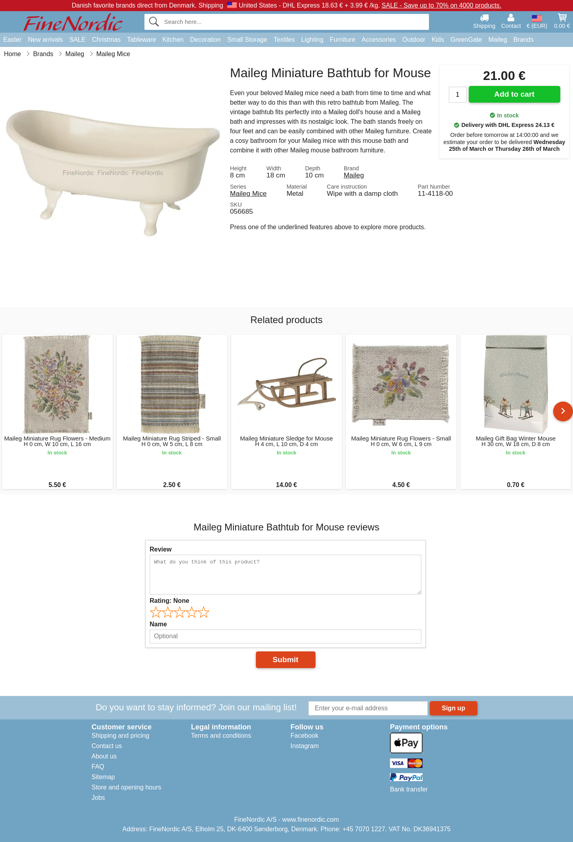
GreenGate (466, 39)
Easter (12, 39)
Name (158, 624)
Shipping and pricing (120, 735)
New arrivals (45, 39)
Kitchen (172, 39)
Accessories (379, 39)
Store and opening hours (126, 787)
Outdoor (413, 39)
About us (104, 756)
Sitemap (103, 777)
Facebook (304, 735)
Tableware (141, 39)
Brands (523, 39)
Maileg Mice (248, 193)
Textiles (283, 39)
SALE (77, 39)
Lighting (312, 39)
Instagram (304, 746)
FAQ (98, 766)
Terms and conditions (221, 735)
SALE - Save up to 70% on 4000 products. (441, 5)
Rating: (169, 600)
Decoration (205, 39)
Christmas (106, 39)
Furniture (342, 39)
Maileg (497, 39)
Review (161, 549)
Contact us (107, 746)
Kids (438, 39)
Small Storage (247, 39)
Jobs (98, 797)
